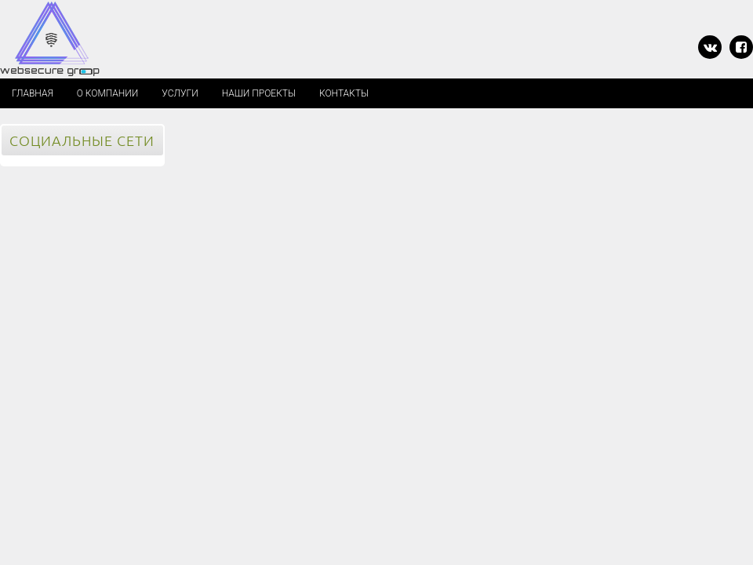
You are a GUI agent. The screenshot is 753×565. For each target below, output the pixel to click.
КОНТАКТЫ (344, 93)
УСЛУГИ (180, 93)
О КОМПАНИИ (108, 93)
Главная (32, 93)
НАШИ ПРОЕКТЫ (259, 93)
